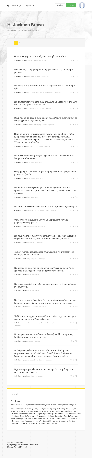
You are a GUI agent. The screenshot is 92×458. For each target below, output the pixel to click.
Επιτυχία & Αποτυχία (47, 323)
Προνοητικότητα (18, 421)
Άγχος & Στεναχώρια (18, 409)
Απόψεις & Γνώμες (26, 411)
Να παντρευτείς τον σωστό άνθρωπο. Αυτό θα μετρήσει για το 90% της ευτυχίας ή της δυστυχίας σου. (45, 103)
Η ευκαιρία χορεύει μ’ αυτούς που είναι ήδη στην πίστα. (40, 56)
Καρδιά (28, 419)
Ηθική (28, 307)
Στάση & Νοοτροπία (43, 210)
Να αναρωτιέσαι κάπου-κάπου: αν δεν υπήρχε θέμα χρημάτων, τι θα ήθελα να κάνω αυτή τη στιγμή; (44, 335)
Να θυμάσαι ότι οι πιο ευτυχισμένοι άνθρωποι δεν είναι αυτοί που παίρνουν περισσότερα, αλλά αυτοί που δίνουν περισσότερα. (45, 237)
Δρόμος (41, 360)
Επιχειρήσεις (41, 416)
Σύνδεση (60, 5)
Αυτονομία (56, 411)
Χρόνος (41, 146)
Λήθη (28, 178)
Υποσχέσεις (15, 423)
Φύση (28, 162)
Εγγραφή (71, 5)
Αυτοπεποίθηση (66, 411)
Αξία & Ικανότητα (31, 146)
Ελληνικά (23, 447)
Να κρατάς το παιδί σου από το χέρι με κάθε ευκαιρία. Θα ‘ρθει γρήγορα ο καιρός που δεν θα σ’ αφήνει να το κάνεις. (44, 269)
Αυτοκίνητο (46, 411)
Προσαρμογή (29, 421)
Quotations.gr (14, 5)
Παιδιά (45, 124)
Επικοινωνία (33, 445)
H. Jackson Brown (20, 60)
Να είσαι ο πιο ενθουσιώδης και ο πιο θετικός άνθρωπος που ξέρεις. (46, 206)
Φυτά (32, 162)
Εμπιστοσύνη (48, 414)
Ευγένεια (34, 258)
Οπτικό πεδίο (60, 419)
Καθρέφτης (37, 124)
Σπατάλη (38, 76)
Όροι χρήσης (12, 445)
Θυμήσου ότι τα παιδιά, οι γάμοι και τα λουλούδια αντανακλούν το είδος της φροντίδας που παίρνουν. (45, 119)
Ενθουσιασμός (31, 210)
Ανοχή (28, 92)
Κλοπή (34, 419)
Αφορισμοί (42, 60)
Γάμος (42, 108)
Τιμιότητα (34, 307)
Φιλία (23, 423)
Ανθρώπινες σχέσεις (38, 92)
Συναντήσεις (63, 421)
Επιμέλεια (29, 124)
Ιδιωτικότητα (23, 445)
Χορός (36, 60)
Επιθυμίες (29, 341)
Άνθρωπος (61, 409)
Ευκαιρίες (29, 60)
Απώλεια (37, 411)
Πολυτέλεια (30, 76)
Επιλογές (77, 414)
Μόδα (51, 419)
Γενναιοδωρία (30, 242)
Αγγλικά (17, 447)
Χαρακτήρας (30, 376)
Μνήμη (33, 178)
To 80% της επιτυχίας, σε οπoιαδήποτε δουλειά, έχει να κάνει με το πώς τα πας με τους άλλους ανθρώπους (45, 317)
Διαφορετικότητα (32, 360)
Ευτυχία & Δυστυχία (32, 108)
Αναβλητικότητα (31, 226)
